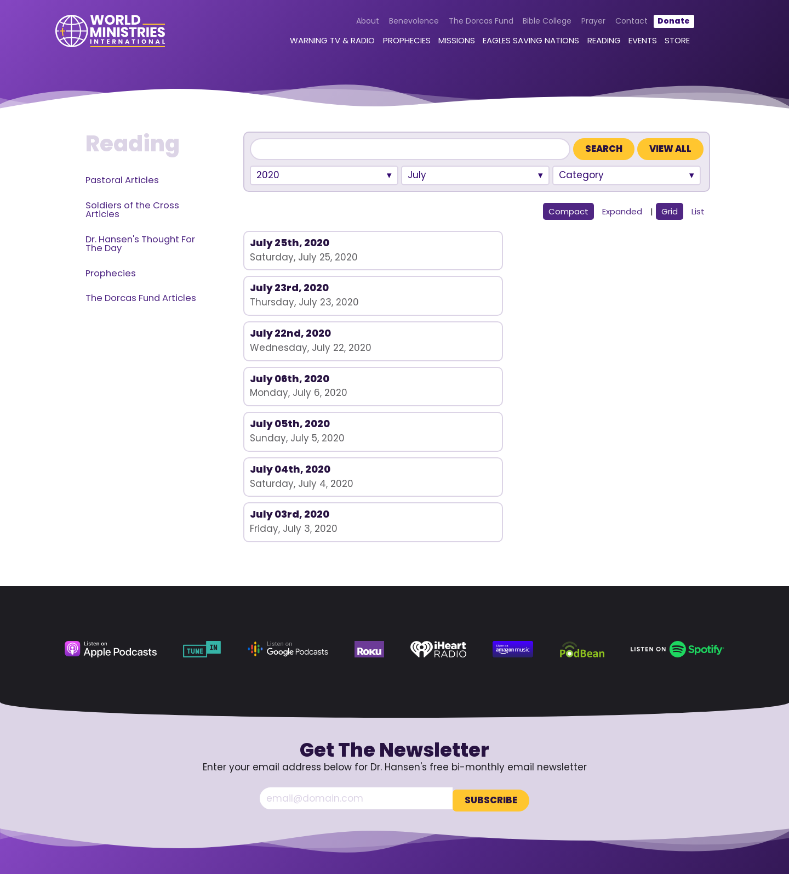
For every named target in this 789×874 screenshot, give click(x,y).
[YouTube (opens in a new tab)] (658, 793)
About (354, 23)
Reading (591, 42)
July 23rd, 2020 (444, 242)
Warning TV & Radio (319, 42)
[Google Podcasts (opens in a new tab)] (288, 491)
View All (670, 149)
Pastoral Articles (122, 180)
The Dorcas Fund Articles (140, 298)
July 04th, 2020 (601, 287)
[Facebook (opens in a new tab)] (636, 793)
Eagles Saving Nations (518, 42)
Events (629, 42)
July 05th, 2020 (445, 287)
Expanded (622, 211)
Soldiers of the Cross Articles (132, 210)
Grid (669, 211)
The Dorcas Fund (467, 23)
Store (664, 42)
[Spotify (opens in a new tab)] (677, 491)
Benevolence (401, 23)
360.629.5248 (684, 762)
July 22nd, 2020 (601, 242)
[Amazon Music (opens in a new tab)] (513, 491)
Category (581, 174)
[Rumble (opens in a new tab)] (680, 793)
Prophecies (393, 42)
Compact (568, 211)
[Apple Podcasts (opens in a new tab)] (111, 491)
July (417, 174)
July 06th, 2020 (289, 287)
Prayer (580, 23)
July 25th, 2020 (289, 242)
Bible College (534, 23)
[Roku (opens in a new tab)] (369, 491)
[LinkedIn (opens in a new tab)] (702, 793)
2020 (267, 174)
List (698, 211)
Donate (660, 23)
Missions (443, 42)
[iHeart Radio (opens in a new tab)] (438, 491)
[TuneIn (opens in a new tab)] (202, 491)
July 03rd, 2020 (289, 333)
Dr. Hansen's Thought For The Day (140, 244)
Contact (618, 23)
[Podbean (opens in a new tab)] (582, 491)
